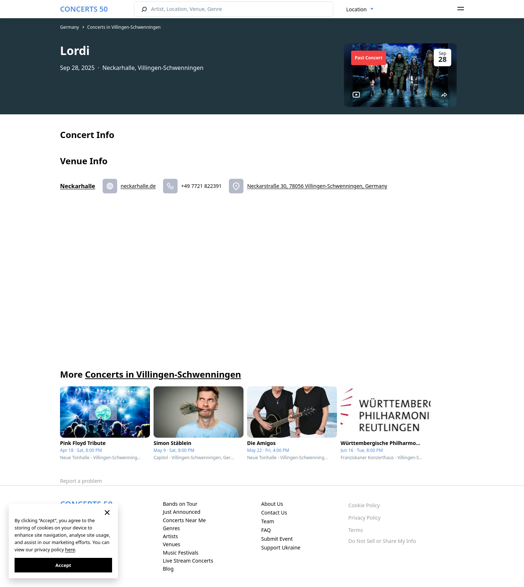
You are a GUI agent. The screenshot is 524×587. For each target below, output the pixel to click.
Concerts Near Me (184, 520)
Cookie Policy (364, 505)
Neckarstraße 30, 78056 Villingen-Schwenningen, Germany (317, 185)
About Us (272, 503)
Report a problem (81, 480)
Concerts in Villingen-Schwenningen (124, 27)
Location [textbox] (356, 9)
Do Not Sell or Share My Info (382, 540)
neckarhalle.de (138, 185)
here (70, 549)
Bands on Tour (180, 503)
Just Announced (181, 511)
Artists (170, 536)
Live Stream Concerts (188, 560)
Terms (355, 530)
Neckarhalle (77, 186)
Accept (63, 565)
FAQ (266, 530)
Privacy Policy (364, 517)
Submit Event (277, 538)
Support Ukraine (281, 547)
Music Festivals (180, 552)
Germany (69, 27)
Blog (168, 568)
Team (267, 521)
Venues (171, 544)
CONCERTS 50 (84, 9)
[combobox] (360, 9)
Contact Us (274, 512)
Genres (171, 528)
